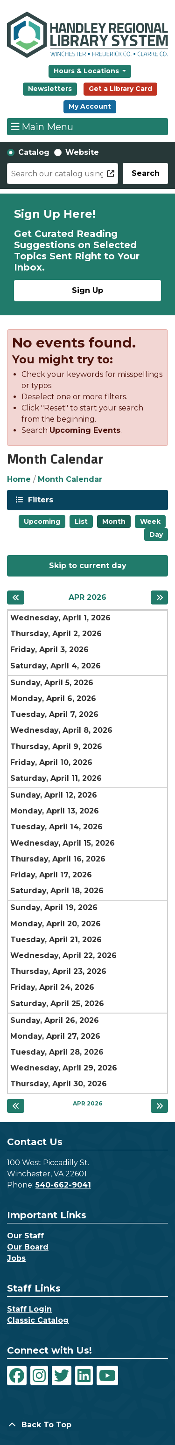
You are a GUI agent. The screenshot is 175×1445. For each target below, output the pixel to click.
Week (150, 521)
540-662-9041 (63, 1185)
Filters (39, 499)
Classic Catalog (38, 1320)
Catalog (33, 152)
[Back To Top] (87, 1425)
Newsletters (50, 88)
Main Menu (42, 126)
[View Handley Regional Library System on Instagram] (39, 1375)
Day (156, 534)
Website (82, 152)
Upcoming (42, 521)
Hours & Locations (87, 71)
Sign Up (87, 290)
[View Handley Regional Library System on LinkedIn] (84, 1375)
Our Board (28, 1247)
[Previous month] (15, 597)
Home (19, 479)
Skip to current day (87, 565)
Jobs (16, 1258)
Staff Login (29, 1309)
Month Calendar (70, 479)
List (81, 521)
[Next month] (159, 597)
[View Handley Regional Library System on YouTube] (107, 1375)
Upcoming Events (84, 430)
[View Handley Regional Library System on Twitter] (61, 1375)
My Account (90, 106)
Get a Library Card (120, 88)
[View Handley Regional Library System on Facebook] (17, 1375)
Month (114, 521)
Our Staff (25, 1235)
